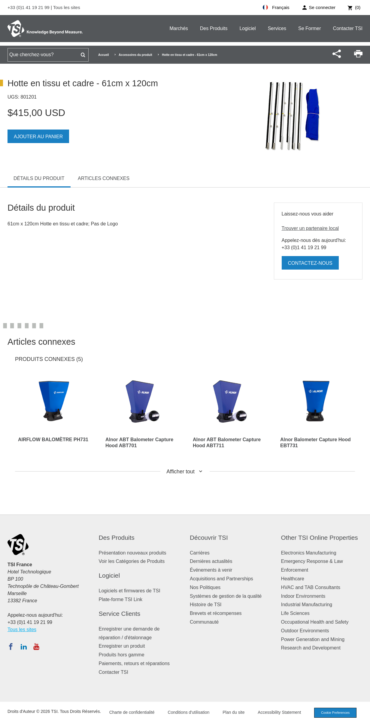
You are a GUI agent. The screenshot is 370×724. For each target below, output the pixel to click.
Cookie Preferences (334, 712)
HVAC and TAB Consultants (310, 587)
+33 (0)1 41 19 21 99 (29, 7)
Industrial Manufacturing (306, 604)
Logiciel (247, 28)
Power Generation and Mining (313, 639)
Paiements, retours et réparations (134, 663)
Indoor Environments (303, 596)
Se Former (309, 28)
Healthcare (292, 578)
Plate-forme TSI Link (121, 599)
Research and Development (311, 647)
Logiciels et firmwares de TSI (129, 590)
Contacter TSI (347, 28)
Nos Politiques (205, 587)
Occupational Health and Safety (315, 622)
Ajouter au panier (38, 136)
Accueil (103, 55)
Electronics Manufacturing (308, 552)
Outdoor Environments (305, 630)
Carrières (200, 552)
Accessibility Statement (278, 712)
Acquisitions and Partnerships (221, 578)
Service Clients (120, 613)
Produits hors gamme (121, 654)
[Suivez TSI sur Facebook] (11, 646)
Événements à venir (211, 570)
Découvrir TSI (209, 537)
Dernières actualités (211, 561)
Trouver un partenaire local (310, 228)
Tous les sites (66, 7)
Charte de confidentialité (130, 712)
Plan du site (232, 712)
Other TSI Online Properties (319, 537)
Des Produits (214, 28)
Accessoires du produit (135, 55)
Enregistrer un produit (122, 646)
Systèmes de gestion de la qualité (226, 596)
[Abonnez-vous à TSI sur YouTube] (36, 646)
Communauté (204, 622)
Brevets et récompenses (216, 613)
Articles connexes (103, 178)
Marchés (178, 28)
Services (277, 28)
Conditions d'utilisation (187, 712)
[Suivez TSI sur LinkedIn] (23, 646)
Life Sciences (295, 613)
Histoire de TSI (206, 604)
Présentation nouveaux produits (132, 552)
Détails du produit (39, 178)
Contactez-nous (310, 263)
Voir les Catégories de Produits (132, 561)
